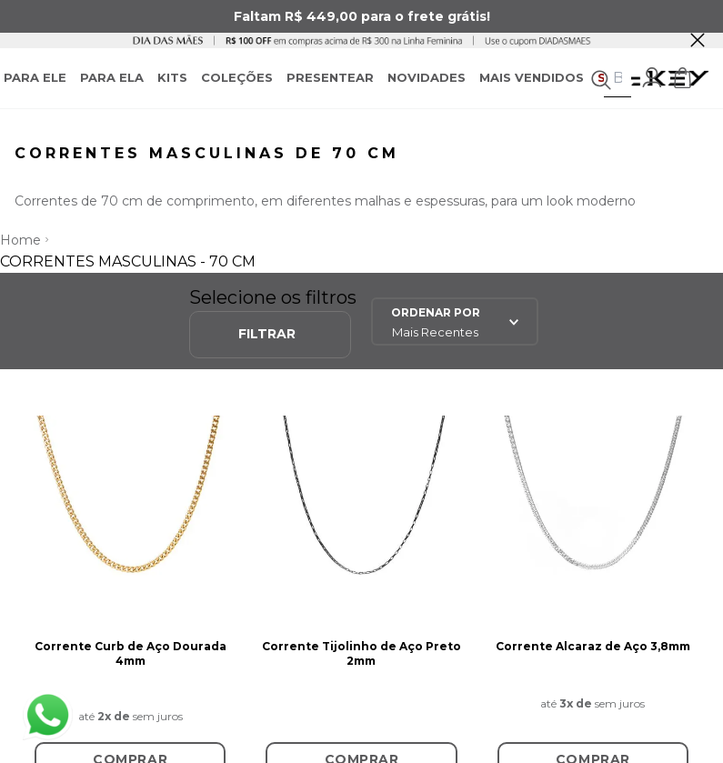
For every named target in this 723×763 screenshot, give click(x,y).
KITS (172, 77)
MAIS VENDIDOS (531, 77)
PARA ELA (112, 77)
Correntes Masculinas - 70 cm (128, 261)
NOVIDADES (426, 77)
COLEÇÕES (237, 77)
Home (20, 240)
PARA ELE (35, 77)
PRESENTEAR (330, 77)
